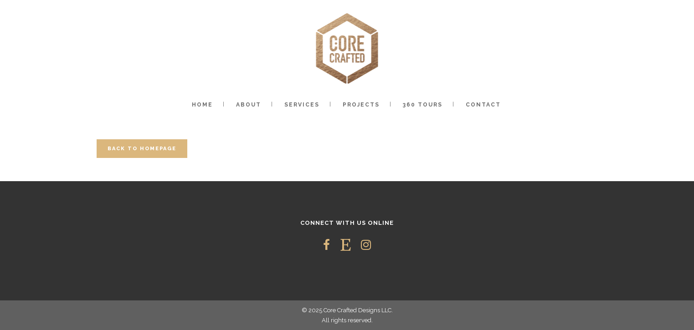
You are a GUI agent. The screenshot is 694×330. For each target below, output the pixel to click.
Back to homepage (142, 149)
